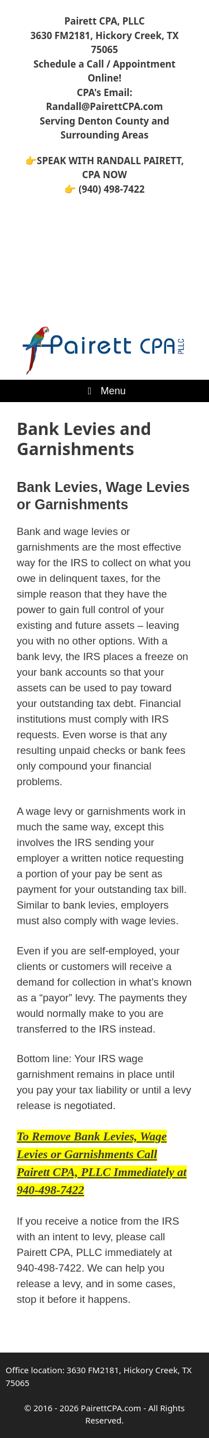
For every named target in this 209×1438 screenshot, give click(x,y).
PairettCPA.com (111, 1407)
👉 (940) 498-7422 (104, 189)
